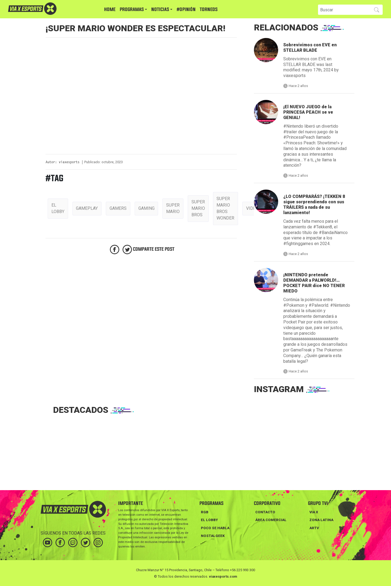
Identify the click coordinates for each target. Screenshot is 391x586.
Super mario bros (198, 208)
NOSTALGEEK (213, 536)
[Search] (343, 10)
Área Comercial (271, 520)
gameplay (87, 208)
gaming (146, 208)
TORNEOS (209, 9)
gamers (118, 208)
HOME (110, 9)
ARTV (314, 528)
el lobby (57, 208)
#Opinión (186, 9)
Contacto (265, 512)
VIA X (313, 512)
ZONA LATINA (321, 520)
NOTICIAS (160, 9)
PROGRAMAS (132, 9)
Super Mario (173, 208)
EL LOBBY (209, 520)
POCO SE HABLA (215, 528)
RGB (204, 512)
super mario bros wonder (225, 208)
